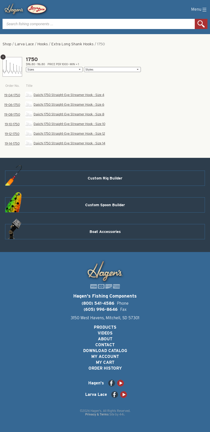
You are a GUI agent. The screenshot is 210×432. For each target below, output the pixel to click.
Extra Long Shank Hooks (72, 44)
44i (121, 414)
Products (105, 327)
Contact (105, 344)
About (105, 339)
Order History (105, 368)
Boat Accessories (105, 231)
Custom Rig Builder (105, 178)
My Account (105, 356)
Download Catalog (105, 350)
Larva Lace (24, 44)
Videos (105, 333)
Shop (7, 44)
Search (201, 24)
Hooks (42, 44)
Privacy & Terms (97, 414)
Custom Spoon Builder (105, 205)
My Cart (105, 362)
